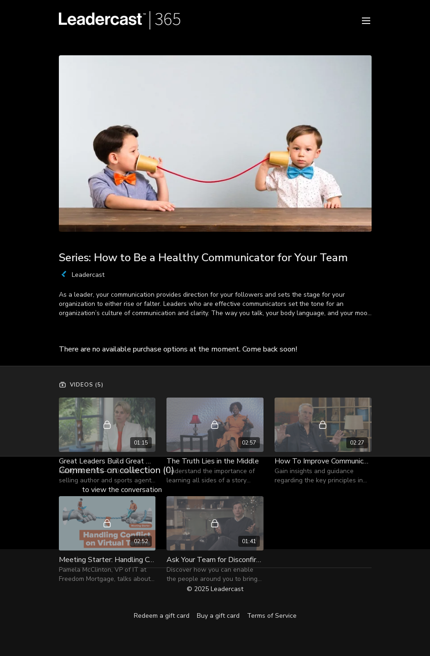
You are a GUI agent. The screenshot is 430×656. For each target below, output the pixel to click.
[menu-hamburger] (366, 20)
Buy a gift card (218, 615)
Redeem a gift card (161, 615)
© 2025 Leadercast (215, 589)
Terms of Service (272, 615)
